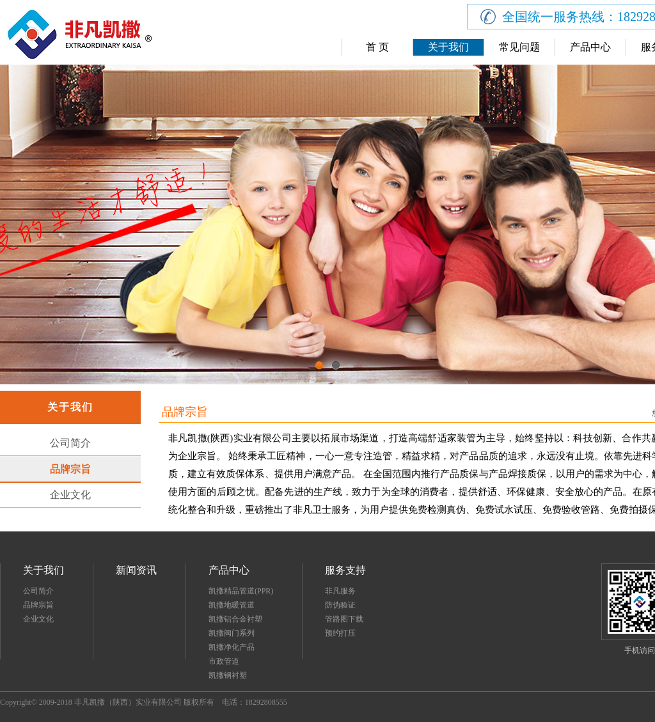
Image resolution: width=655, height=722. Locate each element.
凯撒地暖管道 (232, 604)
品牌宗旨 (70, 469)
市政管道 (224, 661)
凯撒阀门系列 (232, 633)
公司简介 (70, 442)
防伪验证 (340, 604)
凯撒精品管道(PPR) (241, 590)
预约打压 (340, 633)
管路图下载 (344, 619)
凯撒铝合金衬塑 (235, 619)
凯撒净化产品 (232, 647)
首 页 (377, 47)
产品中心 (590, 47)
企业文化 (70, 494)
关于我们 (448, 47)
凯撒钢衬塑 (228, 675)
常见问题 (519, 47)
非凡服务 (340, 590)
